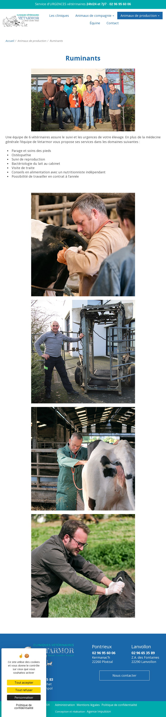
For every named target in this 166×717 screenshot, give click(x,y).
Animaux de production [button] (140, 15)
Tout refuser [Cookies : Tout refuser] (24, 690)
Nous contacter (124, 675)
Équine (95, 23)
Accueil (9, 40)
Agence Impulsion (99, 711)
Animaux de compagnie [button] (94, 15)
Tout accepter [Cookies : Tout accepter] (24, 683)
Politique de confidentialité (119, 705)
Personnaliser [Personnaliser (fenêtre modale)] (24, 698)
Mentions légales (88, 705)
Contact (113, 23)
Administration (65, 705)
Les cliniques (59, 15)
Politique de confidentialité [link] (23, 706)
